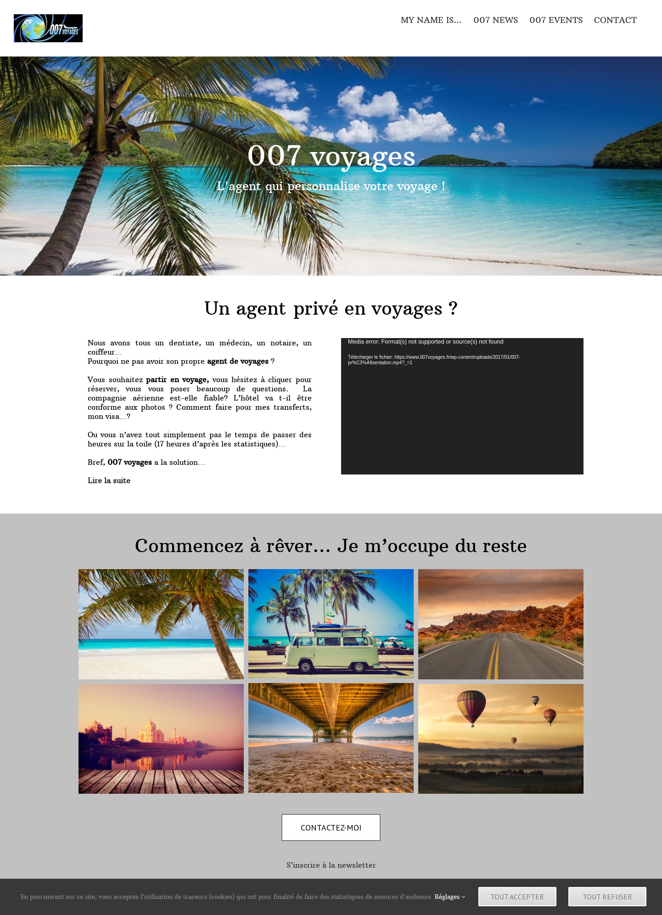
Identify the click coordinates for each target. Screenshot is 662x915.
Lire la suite (109, 480)
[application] (462, 406)
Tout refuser (609, 898)
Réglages (450, 898)
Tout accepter (517, 898)
